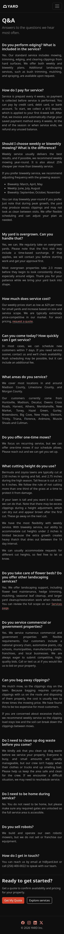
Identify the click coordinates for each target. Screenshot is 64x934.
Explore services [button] (39, 900)
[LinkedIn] (35, 922)
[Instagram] (29, 922)
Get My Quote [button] (13, 900)
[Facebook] (23, 922)
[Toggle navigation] (57, 6)
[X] (41, 922)
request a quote (22, 321)
